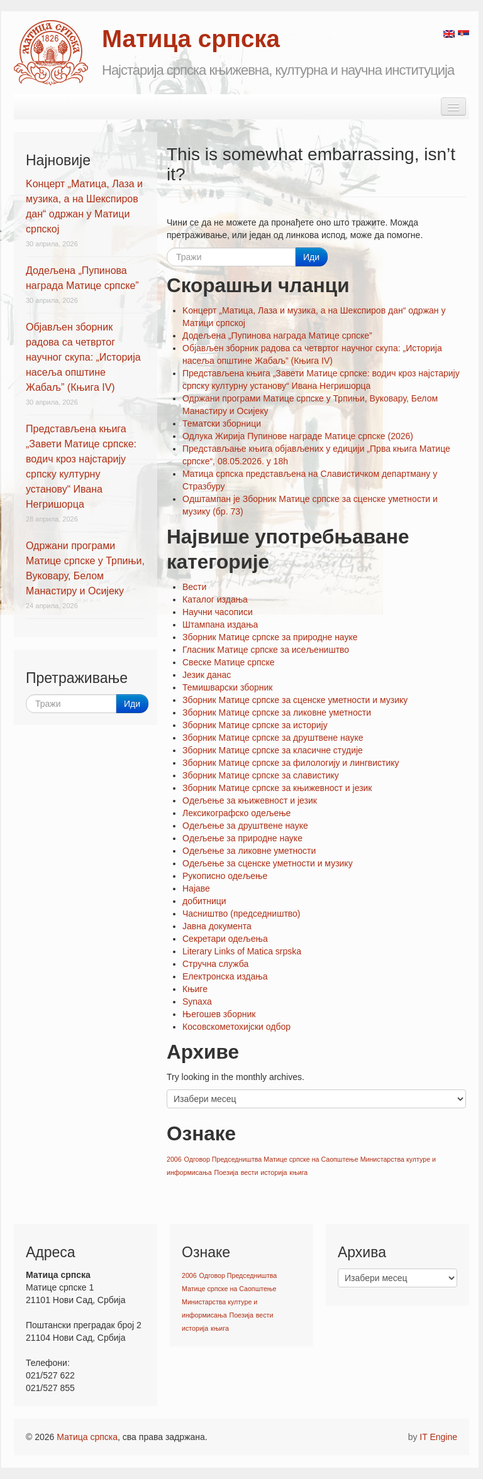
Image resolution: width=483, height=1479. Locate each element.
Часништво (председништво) (241, 914)
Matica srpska (51, 52)
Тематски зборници (221, 423)
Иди (311, 257)
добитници (204, 901)
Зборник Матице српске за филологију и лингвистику (290, 763)
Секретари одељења (225, 939)
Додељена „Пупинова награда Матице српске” (277, 335)
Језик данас (206, 675)
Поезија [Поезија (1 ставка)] (226, 1172)
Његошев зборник (218, 1014)
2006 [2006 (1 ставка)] (174, 1159)
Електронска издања (224, 976)
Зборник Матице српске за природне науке (270, 637)
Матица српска (87, 1437)
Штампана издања (220, 624)
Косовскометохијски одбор (236, 1027)
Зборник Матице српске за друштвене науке (272, 738)
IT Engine (438, 1437)
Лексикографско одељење (236, 813)
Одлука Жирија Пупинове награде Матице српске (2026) (297, 436)
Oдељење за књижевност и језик (249, 800)
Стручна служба (215, 964)
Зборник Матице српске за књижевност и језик (277, 788)
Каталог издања (215, 599)
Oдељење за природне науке (242, 838)
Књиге (195, 989)
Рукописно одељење (224, 876)
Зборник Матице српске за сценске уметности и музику (295, 700)
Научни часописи (217, 612)
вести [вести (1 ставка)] (249, 1172)
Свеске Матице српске (228, 662)
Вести (194, 587)
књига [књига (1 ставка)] (298, 1172)
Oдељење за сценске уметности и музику (267, 863)
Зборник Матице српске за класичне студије (272, 750)
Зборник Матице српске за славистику (260, 775)
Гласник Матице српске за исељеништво (265, 650)
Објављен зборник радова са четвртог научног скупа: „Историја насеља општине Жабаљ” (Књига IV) (83, 357)
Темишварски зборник (227, 687)
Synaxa (197, 1001)
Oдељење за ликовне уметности (249, 851)
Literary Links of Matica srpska (241, 951)
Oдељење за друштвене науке (245, 826)
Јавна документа (217, 926)
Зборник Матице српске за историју (255, 725)
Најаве (196, 888)
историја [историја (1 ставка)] (273, 1172)
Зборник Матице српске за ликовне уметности (276, 712)
